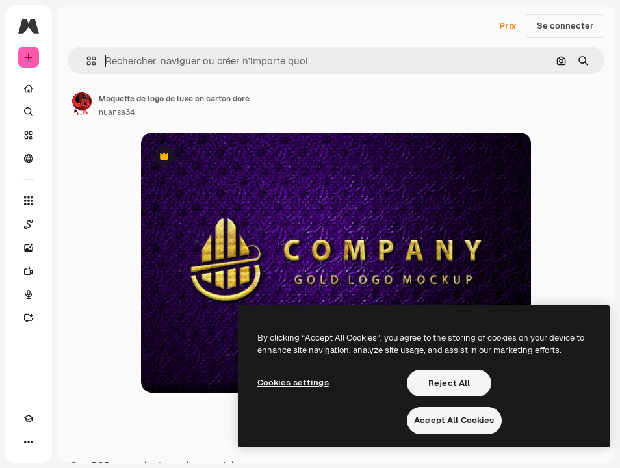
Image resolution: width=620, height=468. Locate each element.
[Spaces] (28, 224)
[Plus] (28, 442)
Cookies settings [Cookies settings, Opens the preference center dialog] (293, 382)
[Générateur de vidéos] (28, 271)
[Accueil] (28, 88)
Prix (508, 26)
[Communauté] (28, 158)
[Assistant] (28, 317)
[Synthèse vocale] (28, 294)
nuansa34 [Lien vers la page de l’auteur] (117, 112)
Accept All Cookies (454, 420)
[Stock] (28, 135)
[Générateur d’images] (28, 247)
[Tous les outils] (28, 200)
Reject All (449, 383)
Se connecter (565, 25)
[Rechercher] (28, 111)
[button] (86, 61)
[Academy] (28, 418)
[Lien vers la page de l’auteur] (82, 104)
